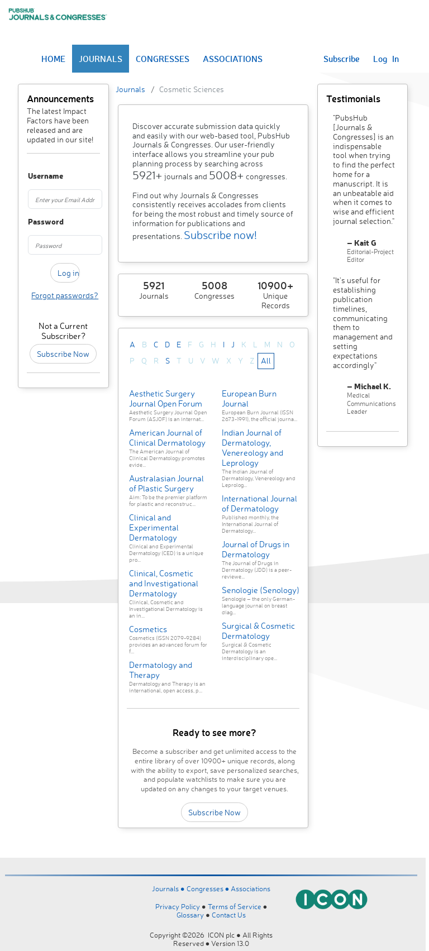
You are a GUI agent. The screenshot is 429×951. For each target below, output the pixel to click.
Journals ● (169, 888)
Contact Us (229, 914)
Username (32, 176)
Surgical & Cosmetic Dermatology (258, 630)
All (266, 360)
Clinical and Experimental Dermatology (154, 527)
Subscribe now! (220, 235)
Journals (130, 89)
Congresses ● (209, 888)
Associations (250, 888)
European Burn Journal (249, 398)
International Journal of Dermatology (259, 503)
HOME (53, 58)
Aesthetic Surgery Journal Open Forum (165, 398)
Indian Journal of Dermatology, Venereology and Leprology (252, 447)
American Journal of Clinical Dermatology (167, 437)
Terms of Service (234, 906)
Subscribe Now (63, 354)
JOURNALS (100, 58)
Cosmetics (148, 629)
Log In (386, 58)
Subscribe (341, 58)
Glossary (190, 914)
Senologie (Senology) (260, 590)
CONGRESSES (162, 58)
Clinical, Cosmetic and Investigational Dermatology (163, 583)
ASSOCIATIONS (233, 58)
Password (32, 222)
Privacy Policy (177, 906)
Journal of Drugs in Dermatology (255, 549)
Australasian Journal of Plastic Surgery (166, 483)
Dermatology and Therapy (160, 670)
